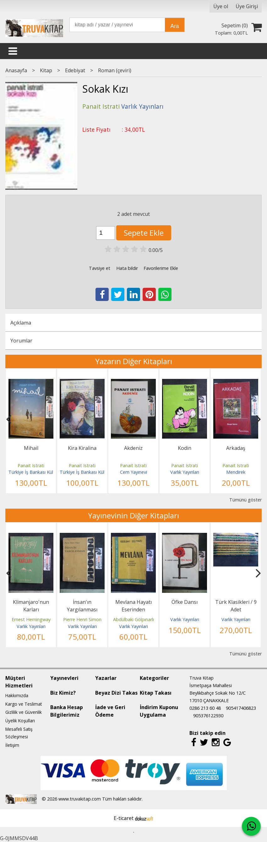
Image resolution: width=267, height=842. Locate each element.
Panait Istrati (31, 465)
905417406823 (241, 708)
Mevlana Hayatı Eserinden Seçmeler (133, 610)
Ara (174, 26)
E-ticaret (124, 818)
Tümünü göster (245, 500)
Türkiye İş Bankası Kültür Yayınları (42, 472)
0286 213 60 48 (205, 708)
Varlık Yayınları (184, 472)
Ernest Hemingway (31, 619)
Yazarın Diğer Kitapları (133, 361)
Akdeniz (133, 448)
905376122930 (208, 716)
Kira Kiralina (82, 448)
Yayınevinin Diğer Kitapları (133, 515)
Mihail (31, 448)
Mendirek (235, 472)
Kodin (184, 448)
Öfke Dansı (185, 602)
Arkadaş (235, 448)
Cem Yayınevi (133, 472)
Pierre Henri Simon (82, 619)
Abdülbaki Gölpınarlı (133, 619)
